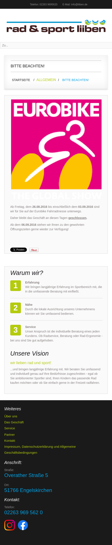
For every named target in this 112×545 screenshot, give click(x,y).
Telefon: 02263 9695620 (43, 4)
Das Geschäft (14, 422)
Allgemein (46, 80)
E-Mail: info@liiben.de (75, 4)
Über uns (10, 416)
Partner (9, 434)
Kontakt (9, 440)
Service (9, 428)
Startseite (21, 80)
